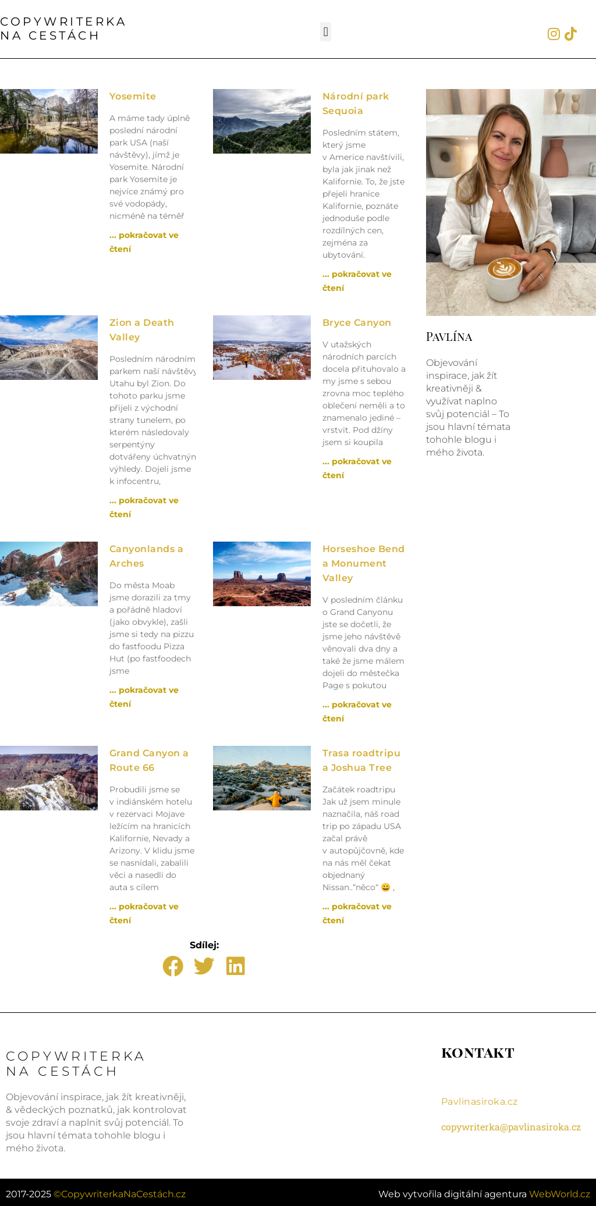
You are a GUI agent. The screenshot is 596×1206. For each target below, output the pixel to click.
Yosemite (133, 96)
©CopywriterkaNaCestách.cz (120, 1184)
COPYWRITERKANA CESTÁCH (63, 28)
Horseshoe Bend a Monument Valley (363, 563)
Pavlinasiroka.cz (479, 1101)
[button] (325, 31)
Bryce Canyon (357, 322)
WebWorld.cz (559, 1184)
